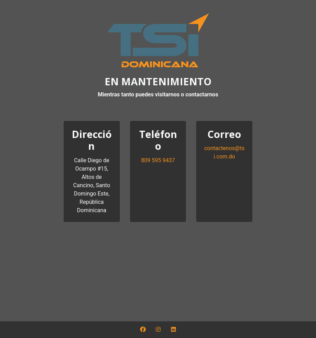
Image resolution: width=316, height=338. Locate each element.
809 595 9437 (158, 160)
